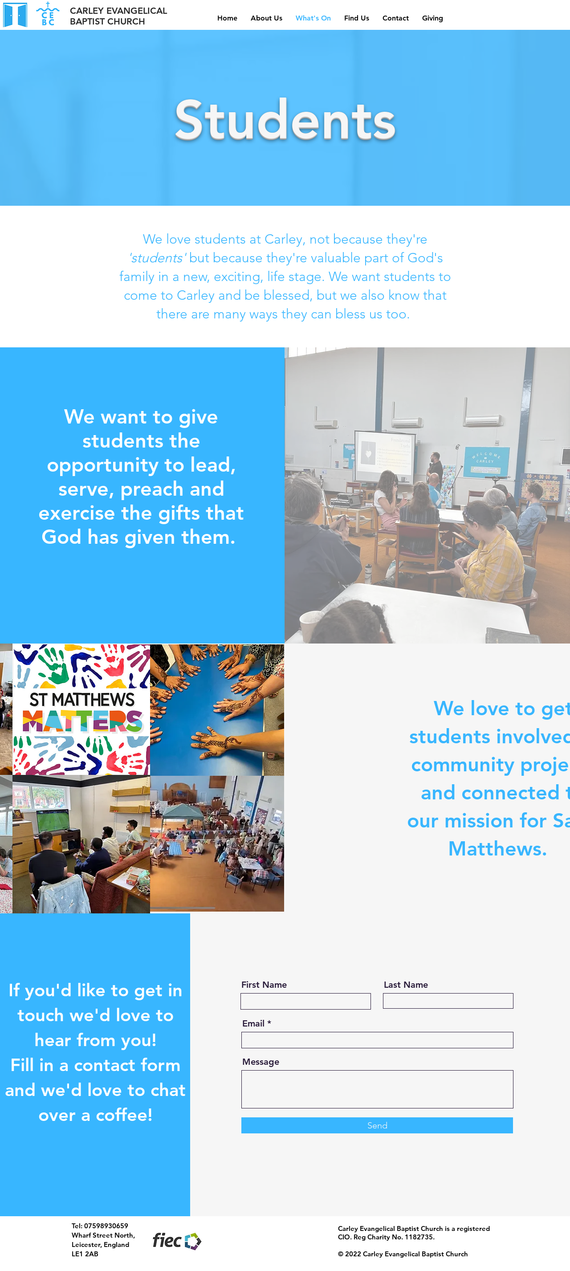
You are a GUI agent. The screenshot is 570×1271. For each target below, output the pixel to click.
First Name (264, 984)
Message (260, 1061)
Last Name (406, 984)
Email (253, 1023)
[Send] (377, 1125)
